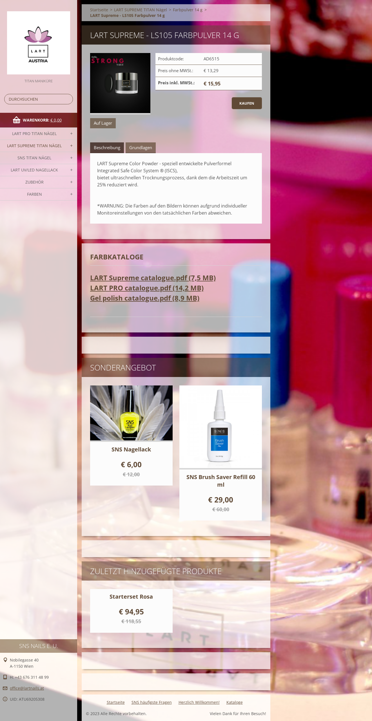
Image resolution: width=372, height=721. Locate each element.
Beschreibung (107, 147)
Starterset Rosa (131, 596)
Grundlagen (140, 147)
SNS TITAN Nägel (34, 157)
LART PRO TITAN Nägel (34, 133)
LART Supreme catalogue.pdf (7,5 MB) (153, 277)
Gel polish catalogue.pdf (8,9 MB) (144, 298)
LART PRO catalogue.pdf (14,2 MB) (147, 287)
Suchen (67, 99)
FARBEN (34, 194)
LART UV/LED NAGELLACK (34, 170)
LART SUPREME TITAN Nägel (34, 145)
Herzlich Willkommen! (199, 702)
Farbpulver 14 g (187, 9)
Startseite (99, 9)
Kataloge (234, 702)
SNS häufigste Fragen (152, 702)
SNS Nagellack (131, 449)
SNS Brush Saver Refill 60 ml (220, 480)
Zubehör (34, 182)
